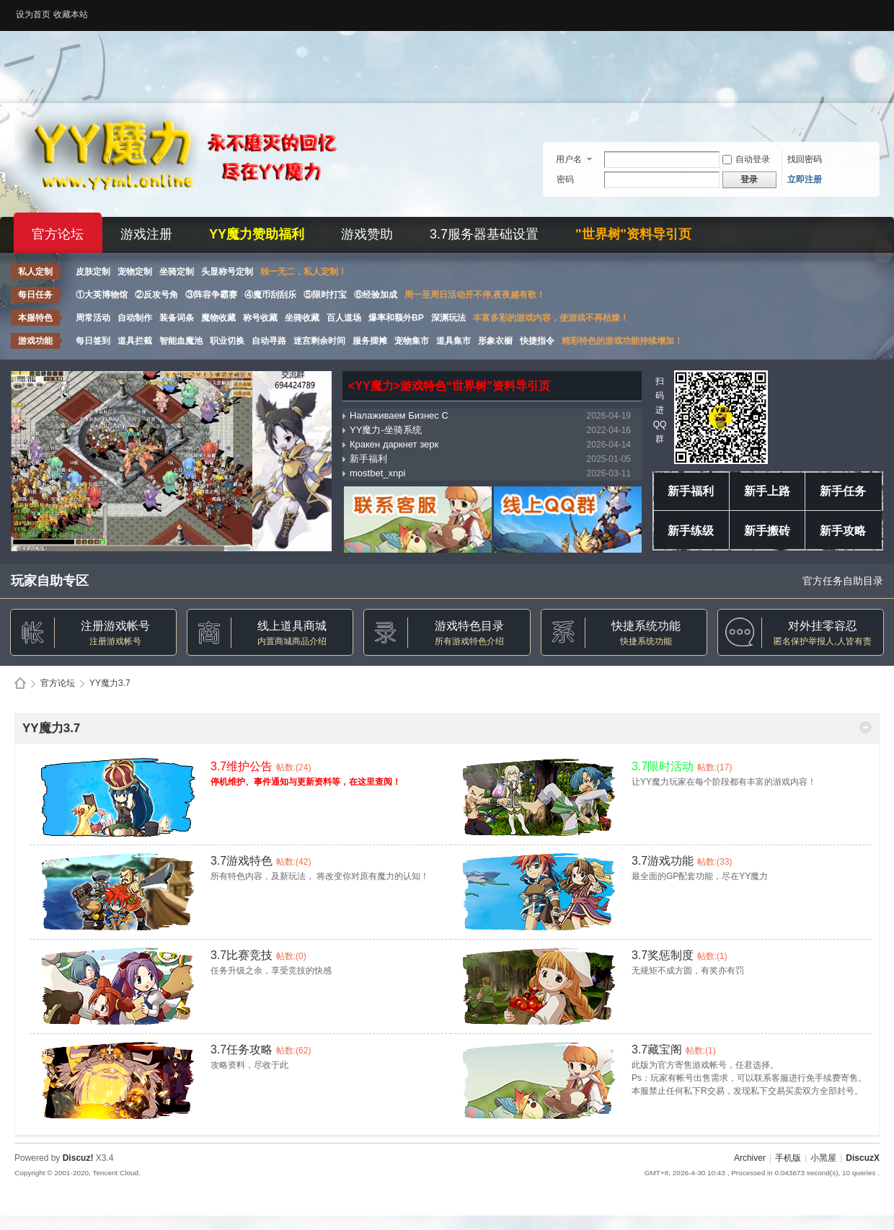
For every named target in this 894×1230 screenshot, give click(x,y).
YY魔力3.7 (51, 728)
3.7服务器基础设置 (484, 234)
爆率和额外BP (396, 318)
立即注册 (804, 179)
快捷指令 (537, 341)
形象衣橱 (495, 341)
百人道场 (344, 318)
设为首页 (33, 14)
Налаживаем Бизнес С (399, 415)
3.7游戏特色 (242, 861)
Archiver (750, 1158)
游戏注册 (146, 234)
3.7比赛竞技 (242, 955)
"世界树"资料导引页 (633, 234)
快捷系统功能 (646, 626)
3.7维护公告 (242, 766)
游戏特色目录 (469, 626)
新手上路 (767, 491)
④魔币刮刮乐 (270, 295)
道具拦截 (135, 341)
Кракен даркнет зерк (394, 444)
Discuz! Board (20, 683)
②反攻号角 (156, 295)
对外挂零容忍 (822, 626)
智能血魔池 (181, 341)
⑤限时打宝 (325, 295)
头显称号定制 (227, 272)
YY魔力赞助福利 (256, 234)
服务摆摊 (370, 341)
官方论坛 (58, 234)
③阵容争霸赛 (211, 295)
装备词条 (176, 318)
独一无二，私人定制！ (303, 272)
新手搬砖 (767, 531)
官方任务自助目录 (842, 581)
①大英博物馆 (102, 295)
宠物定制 (135, 272)
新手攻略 (843, 531)
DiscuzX (863, 1158)
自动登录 (746, 159)
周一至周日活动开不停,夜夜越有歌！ (474, 295)
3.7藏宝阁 (657, 1049)
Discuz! (78, 1158)
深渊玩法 (448, 318)
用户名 (569, 159)
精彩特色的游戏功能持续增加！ (622, 341)
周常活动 (93, 318)
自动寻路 (269, 341)
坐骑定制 (176, 272)
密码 (565, 179)
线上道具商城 (292, 626)
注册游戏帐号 (115, 626)
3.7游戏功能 (663, 861)
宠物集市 (411, 341)
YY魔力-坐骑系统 (386, 429)
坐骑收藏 (302, 318)
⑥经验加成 (375, 295)
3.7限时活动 (663, 766)
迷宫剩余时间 (319, 341)
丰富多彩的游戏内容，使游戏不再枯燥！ (551, 318)
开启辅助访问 (876, 10)
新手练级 (691, 531)
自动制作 (135, 318)
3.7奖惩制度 (663, 955)
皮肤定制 (93, 272)
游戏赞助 (367, 234)
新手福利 (368, 458)
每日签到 (93, 341)
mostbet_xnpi (377, 473)
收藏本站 (70, 14)
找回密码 (804, 159)
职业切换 (227, 341)
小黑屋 (823, 1158)
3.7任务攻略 (242, 1049)
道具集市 (453, 341)
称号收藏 (260, 318)
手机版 (788, 1158)
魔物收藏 (218, 318)
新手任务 (843, 491)
